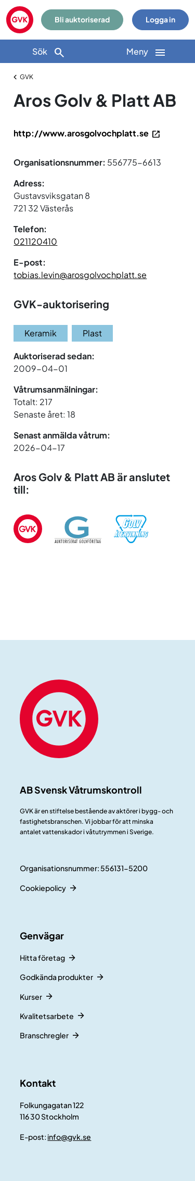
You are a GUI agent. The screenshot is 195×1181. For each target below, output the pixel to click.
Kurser (31, 996)
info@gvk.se (69, 1136)
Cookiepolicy (43, 888)
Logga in (160, 19)
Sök (49, 52)
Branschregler (44, 1035)
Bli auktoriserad (82, 19)
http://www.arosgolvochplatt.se (81, 133)
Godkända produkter (56, 977)
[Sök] (49, 51)
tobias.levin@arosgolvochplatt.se (80, 274)
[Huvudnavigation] (147, 51)
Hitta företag (42, 957)
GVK (26, 77)
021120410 (35, 241)
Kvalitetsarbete (47, 1016)
